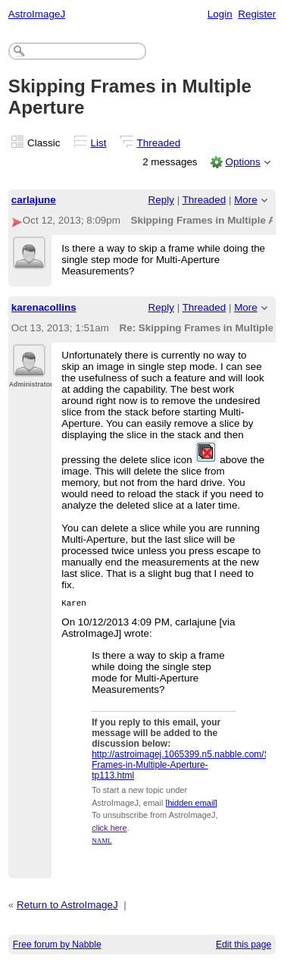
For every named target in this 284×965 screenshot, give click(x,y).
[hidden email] (191, 805)
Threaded (159, 143)
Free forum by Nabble (57, 947)
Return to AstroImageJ (67, 907)
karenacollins (43, 307)
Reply (161, 199)
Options (242, 162)
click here (109, 830)
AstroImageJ (36, 14)
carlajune (33, 199)
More (245, 199)
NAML (102, 843)
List (99, 143)
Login (220, 14)
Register (257, 14)
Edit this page (243, 947)
